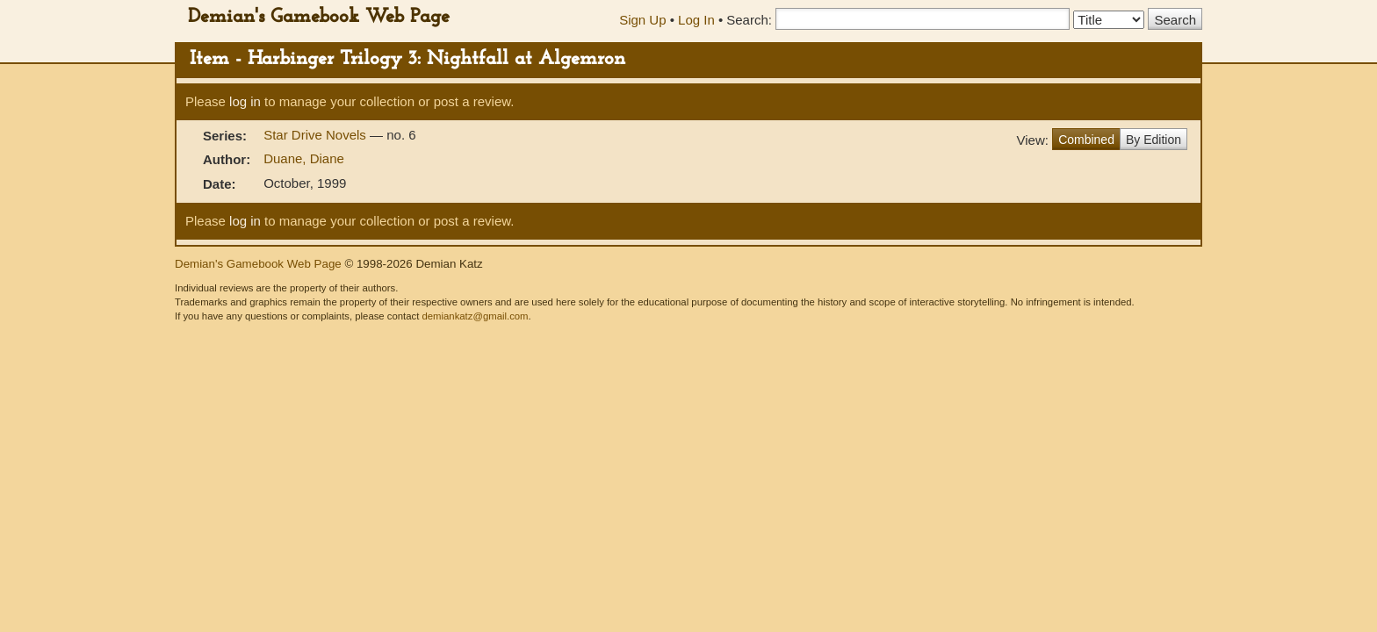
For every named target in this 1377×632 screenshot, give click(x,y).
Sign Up (642, 19)
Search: (749, 19)
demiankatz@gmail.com (475, 316)
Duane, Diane (303, 158)
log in (245, 101)
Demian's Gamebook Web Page (319, 17)
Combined (1086, 140)
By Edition (1153, 140)
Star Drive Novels (316, 134)
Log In (696, 19)
